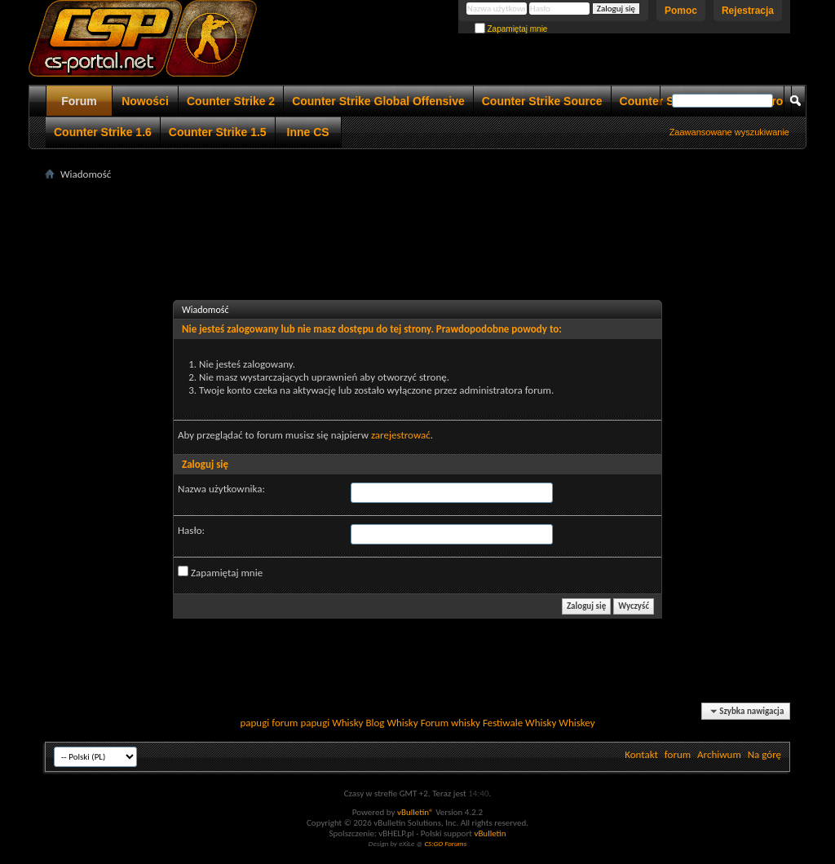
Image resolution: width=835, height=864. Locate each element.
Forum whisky (450, 722)
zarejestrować (401, 435)
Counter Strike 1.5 (218, 132)
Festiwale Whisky (519, 722)
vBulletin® (415, 812)
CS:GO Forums (445, 843)
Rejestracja (748, 10)
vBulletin (490, 833)
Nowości (145, 101)
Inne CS (308, 132)
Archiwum (719, 754)
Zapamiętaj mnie (511, 28)
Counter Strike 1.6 (103, 132)
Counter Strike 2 (231, 101)
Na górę (764, 754)
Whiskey (576, 722)
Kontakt (641, 754)
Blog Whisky (391, 722)
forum (678, 754)
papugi (254, 722)
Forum (79, 101)
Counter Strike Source (542, 101)
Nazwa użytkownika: (221, 489)
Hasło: (191, 530)
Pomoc (681, 10)
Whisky (347, 722)
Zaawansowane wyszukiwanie (729, 132)
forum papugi (300, 722)
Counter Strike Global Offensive (378, 101)
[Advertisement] (417, 221)
